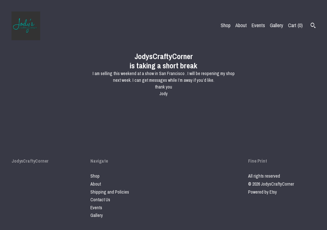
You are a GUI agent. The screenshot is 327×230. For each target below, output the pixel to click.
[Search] (313, 26)
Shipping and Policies (109, 192)
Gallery (276, 25)
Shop (226, 25)
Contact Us (100, 200)
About (241, 25)
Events (258, 25)
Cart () (295, 25)
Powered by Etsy (262, 192)
